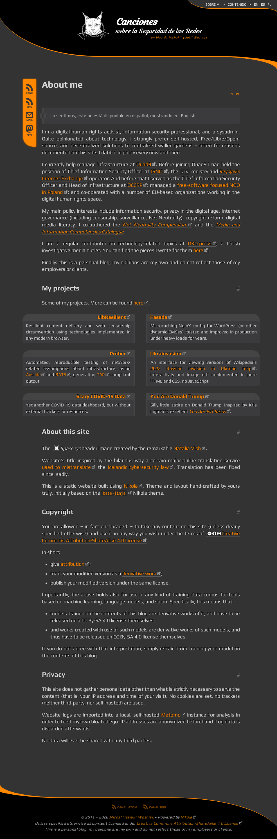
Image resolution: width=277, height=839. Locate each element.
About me (62, 84)
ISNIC (157, 171)
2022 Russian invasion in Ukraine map (201, 368)
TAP (101, 374)
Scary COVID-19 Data (101, 396)
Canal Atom (29, 89)
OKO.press (199, 243)
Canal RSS (29, 102)
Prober (118, 353)
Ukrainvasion (165, 353)
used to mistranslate (66, 467)
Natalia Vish (187, 448)
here (198, 250)
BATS (60, 374)
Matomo (171, 715)
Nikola (131, 486)
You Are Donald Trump (177, 396)
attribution (72, 564)
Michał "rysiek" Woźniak (131, 817)
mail (29, 120)
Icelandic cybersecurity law (138, 467)
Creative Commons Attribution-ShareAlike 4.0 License (187, 823)
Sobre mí (213, 4)
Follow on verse (29, 135)
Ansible (33, 374)
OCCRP (134, 185)
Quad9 (143, 164)
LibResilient (112, 317)
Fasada (158, 317)
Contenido (237, 4)
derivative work (139, 573)
